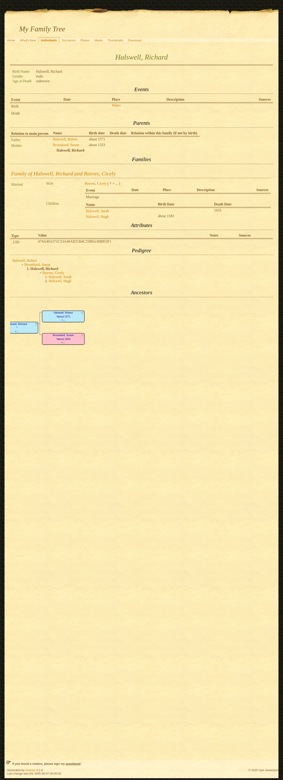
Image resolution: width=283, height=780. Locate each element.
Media (98, 40)
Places (85, 40)
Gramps (30, 770)
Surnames (69, 40)
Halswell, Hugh (97, 217)
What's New (28, 40)
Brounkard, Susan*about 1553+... (63, 339)
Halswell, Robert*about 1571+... (63, 316)
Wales (116, 105)
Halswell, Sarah (97, 211)
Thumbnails (115, 40)
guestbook (73, 763)
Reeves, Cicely (96, 183)
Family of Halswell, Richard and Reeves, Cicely (63, 174)
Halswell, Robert (65, 139)
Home (11, 40)
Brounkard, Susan (66, 145)
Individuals (49, 40)
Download (134, 40)
